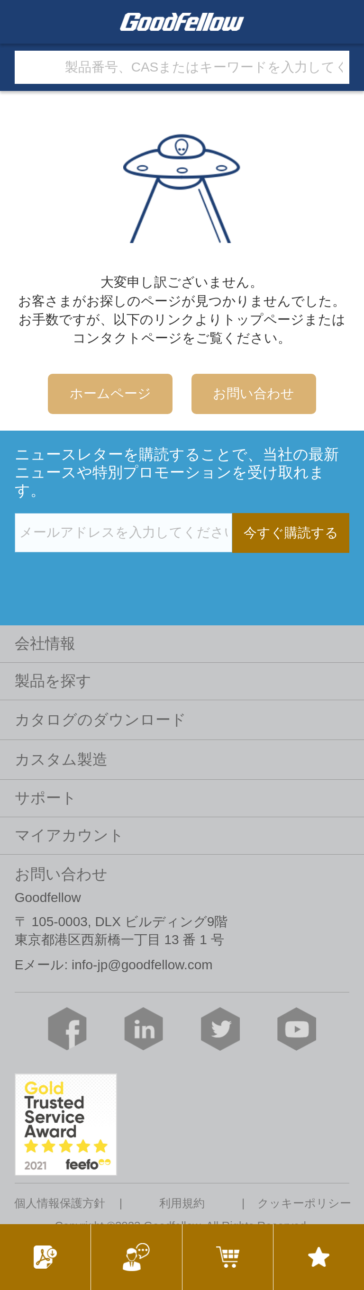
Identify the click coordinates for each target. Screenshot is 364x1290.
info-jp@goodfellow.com (142, 964)
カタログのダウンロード (100, 719)
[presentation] (87, 572)
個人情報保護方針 (59, 1203)
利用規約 (182, 1203)
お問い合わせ (253, 393)
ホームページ (110, 393)
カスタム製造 (61, 759)
